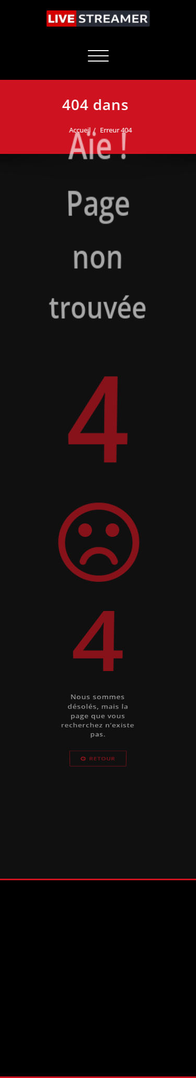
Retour (98, 770)
